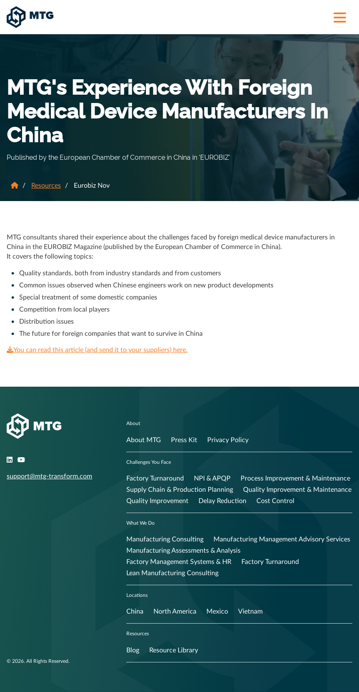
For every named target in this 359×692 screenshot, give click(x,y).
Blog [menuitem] (132, 650)
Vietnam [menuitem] (250, 611)
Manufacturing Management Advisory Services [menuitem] (281, 539)
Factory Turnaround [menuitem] (155, 478)
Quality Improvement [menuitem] (157, 501)
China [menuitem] (134, 611)
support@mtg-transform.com (49, 476)
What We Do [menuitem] (140, 523)
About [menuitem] (133, 423)
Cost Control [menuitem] (275, 501)
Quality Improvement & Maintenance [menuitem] (297, 489)
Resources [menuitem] (137, 633)
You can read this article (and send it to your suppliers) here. (97, 350)
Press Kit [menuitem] (184, 440)
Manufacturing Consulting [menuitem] (164, 539)
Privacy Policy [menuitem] (228, 440)
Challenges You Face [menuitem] (148, 462)
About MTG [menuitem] (143, 440)
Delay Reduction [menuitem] (222, 501)
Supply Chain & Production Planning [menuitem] (179, 489)
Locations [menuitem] (137, 595)
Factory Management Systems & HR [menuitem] (178, 562)
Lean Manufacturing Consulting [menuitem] (172, 573)
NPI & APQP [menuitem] (212, 478)
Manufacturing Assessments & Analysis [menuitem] (183, 550)
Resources (46, 185)
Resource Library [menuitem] (173, 650)
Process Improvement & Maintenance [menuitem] (295, 478)
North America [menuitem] (174, 611)
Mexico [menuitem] (217, 611)
